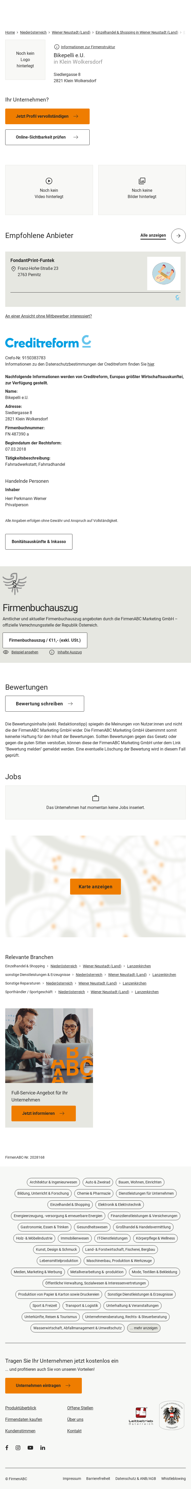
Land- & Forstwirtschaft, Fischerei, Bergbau (120, 1249)
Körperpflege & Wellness (155, 1238)
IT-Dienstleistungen (112, 1238)
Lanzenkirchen (139, 966)
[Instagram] (18, 1448)
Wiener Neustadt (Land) (102, 966)
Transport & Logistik (81, 1305)
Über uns (75, 1419)
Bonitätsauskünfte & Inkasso (39, 541)
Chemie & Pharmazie (93, 1193)
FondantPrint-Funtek (32, 260)
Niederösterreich (64, 966)
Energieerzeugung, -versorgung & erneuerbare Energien (58, 1216)
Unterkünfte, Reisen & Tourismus (50, 1317)
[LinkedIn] (42, 1448)
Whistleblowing (173, 1478)
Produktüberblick (20, 1407)
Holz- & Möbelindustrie (34, 1238)
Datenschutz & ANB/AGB (135, 1478)
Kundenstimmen (20, 1430)
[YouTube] (30, 1448)
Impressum (72, 1478)
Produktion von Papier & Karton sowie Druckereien (58, 1294)
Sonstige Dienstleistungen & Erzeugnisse (140, 1294)
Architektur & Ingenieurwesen (53, 1182)
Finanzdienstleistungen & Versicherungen (144, 1216)
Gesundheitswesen (92, 1227)
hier (150, 364)
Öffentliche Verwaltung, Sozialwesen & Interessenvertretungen (95, 1283)
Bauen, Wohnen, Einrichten (140, 1182)
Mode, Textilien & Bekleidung (154, 1272)
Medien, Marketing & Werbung (38, 1272)
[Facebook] (6, 1448)
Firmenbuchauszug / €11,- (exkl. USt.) (45, 640)
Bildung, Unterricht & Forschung (43, 1193)
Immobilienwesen (75, 1238)
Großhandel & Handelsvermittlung (143, 1227)
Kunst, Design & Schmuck (56, 1249)
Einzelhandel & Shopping (70, 1204)
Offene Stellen (80, 1407)
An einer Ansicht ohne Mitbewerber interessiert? (48, 316)
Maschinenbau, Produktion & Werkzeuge (119, 1261)
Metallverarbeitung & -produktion (97, 1272)
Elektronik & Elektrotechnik (119, 1204)
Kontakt (74, 1430)
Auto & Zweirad (97, 1182)
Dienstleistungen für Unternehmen (146, 1193)
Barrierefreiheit (98, 1478)
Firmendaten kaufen (23, 1419)
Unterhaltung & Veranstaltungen (132, 1305)
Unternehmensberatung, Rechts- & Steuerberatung (126, 1317)
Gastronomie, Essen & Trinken (45, 1227)
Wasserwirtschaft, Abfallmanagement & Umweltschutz (77, 1328)
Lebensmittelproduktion (59, 1261)
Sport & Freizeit (45, 1305)
